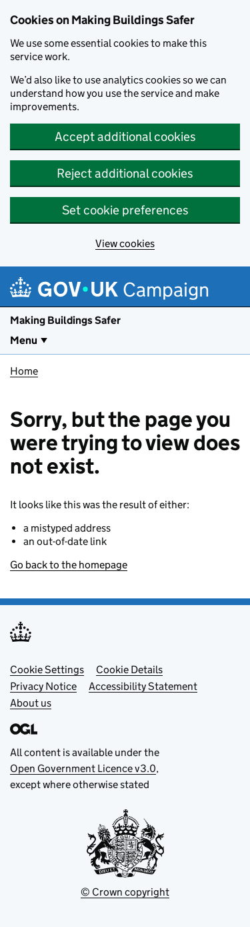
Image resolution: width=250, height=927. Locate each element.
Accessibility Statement (143, 686)
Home (24, 371)
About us (30, 703)
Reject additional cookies (125, 173)
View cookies (125, 243)
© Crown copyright (125, 892)
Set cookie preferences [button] (125, 210)
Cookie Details (129, 669)
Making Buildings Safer (65, 320)
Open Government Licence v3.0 (83, 768)
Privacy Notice (43, 686)
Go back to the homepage (68, 564)
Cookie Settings (47, 669)
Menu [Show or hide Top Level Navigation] (23, 340)
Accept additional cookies (125, 136)
